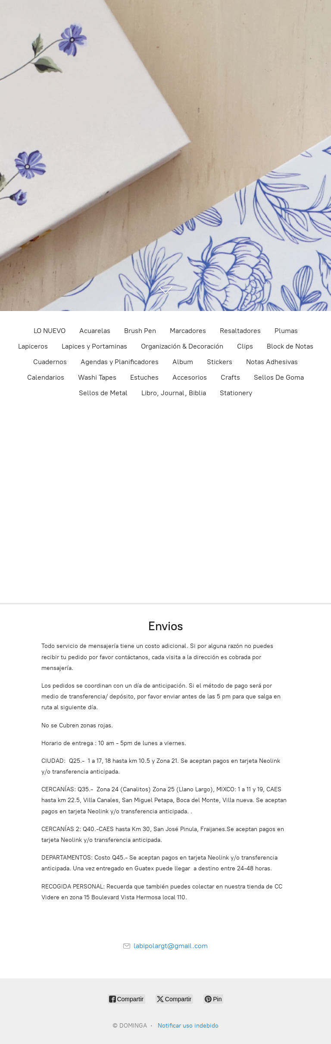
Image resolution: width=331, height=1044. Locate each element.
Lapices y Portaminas (94, 346)
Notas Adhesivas (272, 362)
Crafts (230, 377)
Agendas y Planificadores (120, 362)
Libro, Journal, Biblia (173, 393)
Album (182, 362)
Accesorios (189, 377)
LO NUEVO (50, 331)
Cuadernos (50, 362)
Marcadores (188, 331)
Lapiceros (33, 346)
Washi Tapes (97, 377)
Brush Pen (140, 331)
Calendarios (45, 377)
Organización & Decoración (182, 346)
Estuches (144, 377)
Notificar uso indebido (188, 1025)
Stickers (219, 362)
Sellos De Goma (279, 377)
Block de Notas (290, 346)
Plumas (286, 331)
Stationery (236, 393)
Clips (245, 346)
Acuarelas (94, 331)
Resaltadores (240, 331)
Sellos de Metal (103, 393)
